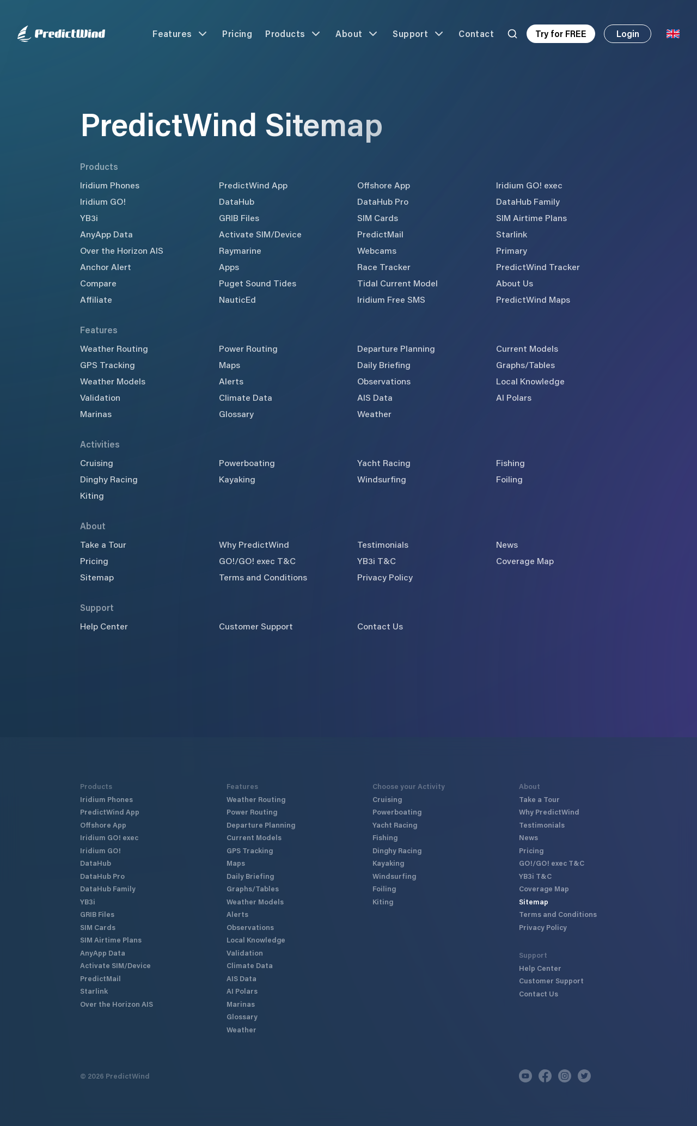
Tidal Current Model (397, 283)
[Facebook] (545, 1075)
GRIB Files (239, 217)
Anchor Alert (105, 266)
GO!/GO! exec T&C (257, 560)
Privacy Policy (385, 577)
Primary (511, 250)
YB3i (89, 217)
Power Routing (248, 348)
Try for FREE (560, 33)
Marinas (96, 413)
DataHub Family (528, 201)
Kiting (92, 495)
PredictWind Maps (533, 299)
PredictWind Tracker (538, 266)
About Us (514, 283)
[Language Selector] (673, 34)
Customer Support (256, 626)
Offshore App (383, 185)
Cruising (96, 462)
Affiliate (96, 299)
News (507, 544)
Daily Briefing (384, 364)
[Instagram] (564, 1075)
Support (419, 33)
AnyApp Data (106, 234)
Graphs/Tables (525, 364)
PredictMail (380, 234)
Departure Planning (396, 348)
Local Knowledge (530, 381)
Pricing (237, 33)
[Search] (512, 33)
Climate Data (245, 397)
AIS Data (375, 397)
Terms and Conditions (263, 577)
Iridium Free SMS (391, 299)
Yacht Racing (384, 462)
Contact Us (380, 626)
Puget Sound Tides (257, 283)
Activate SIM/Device (260, 234)
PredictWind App (253, 185)
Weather (374, 413)
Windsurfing (381, 479)
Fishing (510, 462)
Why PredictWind (254, 544)
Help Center (104, 626)
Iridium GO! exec (529, 185)
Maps (229, 364)
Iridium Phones (109, 185)
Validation (100, 397)
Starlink (511, 234)
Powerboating (247, 462)
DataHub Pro (382, 201)
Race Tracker (384, 266)
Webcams (376, 250)
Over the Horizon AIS (121, 250)
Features (180, 33)
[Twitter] (584, 1075)
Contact (476, 33)
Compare (98, 283)
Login (627, 33)
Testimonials (382, 544)
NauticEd (237, 299)
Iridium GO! (103, 201)
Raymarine (240, 250)
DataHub (236, 201)
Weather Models (112, 381)
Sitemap (97, 577)
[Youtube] (525, 1075)
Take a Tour (103, 544)
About (357, 33)
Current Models (527, 348)
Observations (384, 381)
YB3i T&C (376, 560)
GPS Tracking (107, 364)
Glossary (236, 413)
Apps (229, 266)
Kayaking (237, 479)
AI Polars (513, 397)
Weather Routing (114, 348)
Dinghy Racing (109, 479)
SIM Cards (377, 217)
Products (293, 33)
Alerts (231, 381)
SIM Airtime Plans (531, 217)
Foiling (509, 479)
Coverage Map (525, 560)
